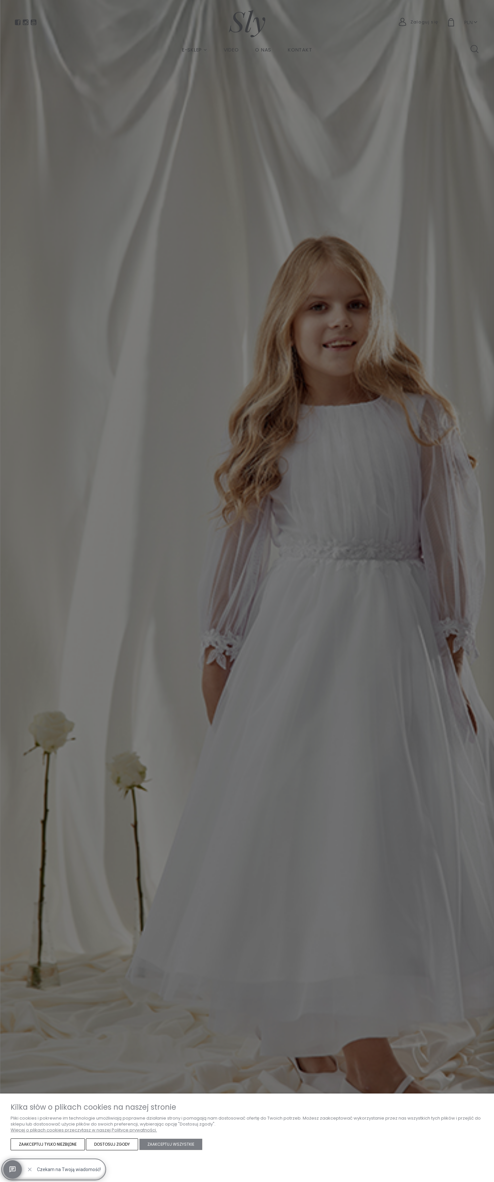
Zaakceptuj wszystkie (170, 1144)
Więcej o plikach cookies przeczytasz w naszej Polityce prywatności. (84, 1130)
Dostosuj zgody (112, 1144)
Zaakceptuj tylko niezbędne (48, 1144)
